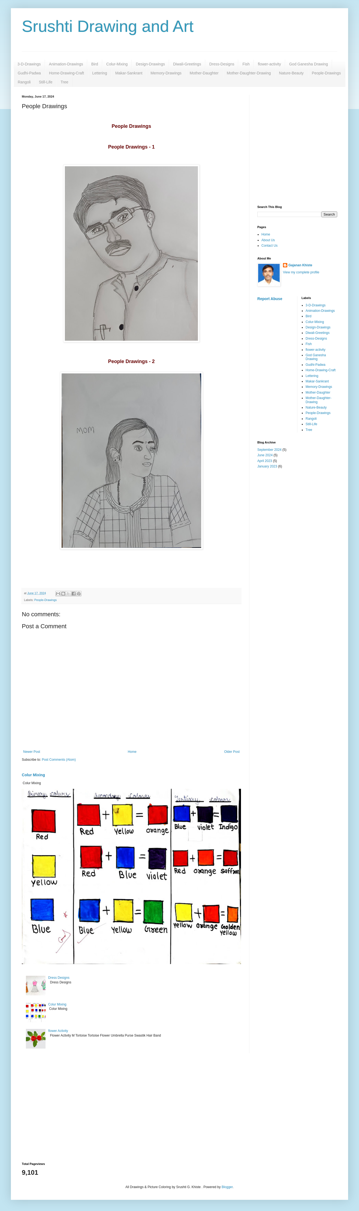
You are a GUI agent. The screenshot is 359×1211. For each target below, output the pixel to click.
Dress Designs (59, 978)
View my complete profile (301, 272)
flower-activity (269, 64)
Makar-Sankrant (129, 73)
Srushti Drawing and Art (108, 26)
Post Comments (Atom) (59, 760)
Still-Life (45, 82)
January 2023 (267, 466)
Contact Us (269, 245)
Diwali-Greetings (187, 64)
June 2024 (265, 455)
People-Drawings (326, 73)
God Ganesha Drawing (308, 64)
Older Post (232, 752)
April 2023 (264, 461)
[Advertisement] (51, 146)
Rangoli (24, 82)
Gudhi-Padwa (29, 73)
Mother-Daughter (204, 73)
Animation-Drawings (66, 64)
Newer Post (31, 752)
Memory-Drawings (166, 73)
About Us (268, 240)
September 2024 (269, 450)
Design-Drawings (150, 64)
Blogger (227, 1187)
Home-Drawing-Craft (66, 73)
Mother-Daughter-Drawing (249, 73)
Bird (94, 64)
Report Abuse (269, 299)
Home (132, 752)
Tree (64, 82)
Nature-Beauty (291, 73)
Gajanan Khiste (300, 265)
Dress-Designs (221, 64)
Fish (245, 64)
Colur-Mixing (117, 64)
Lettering (99, 73)
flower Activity (58, 1031)
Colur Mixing (33, 775)
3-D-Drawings (29, 64)
